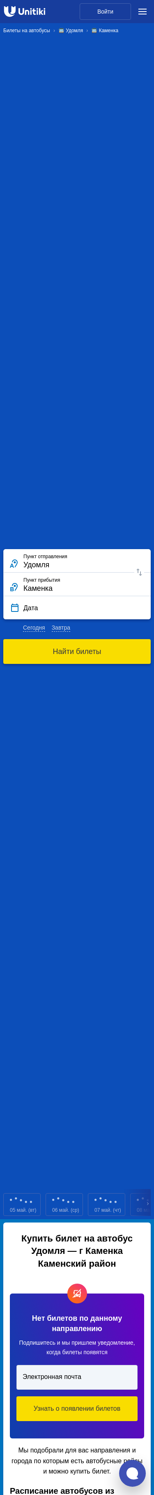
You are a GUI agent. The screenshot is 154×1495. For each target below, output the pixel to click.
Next (148, 1204)
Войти (105, 11)
